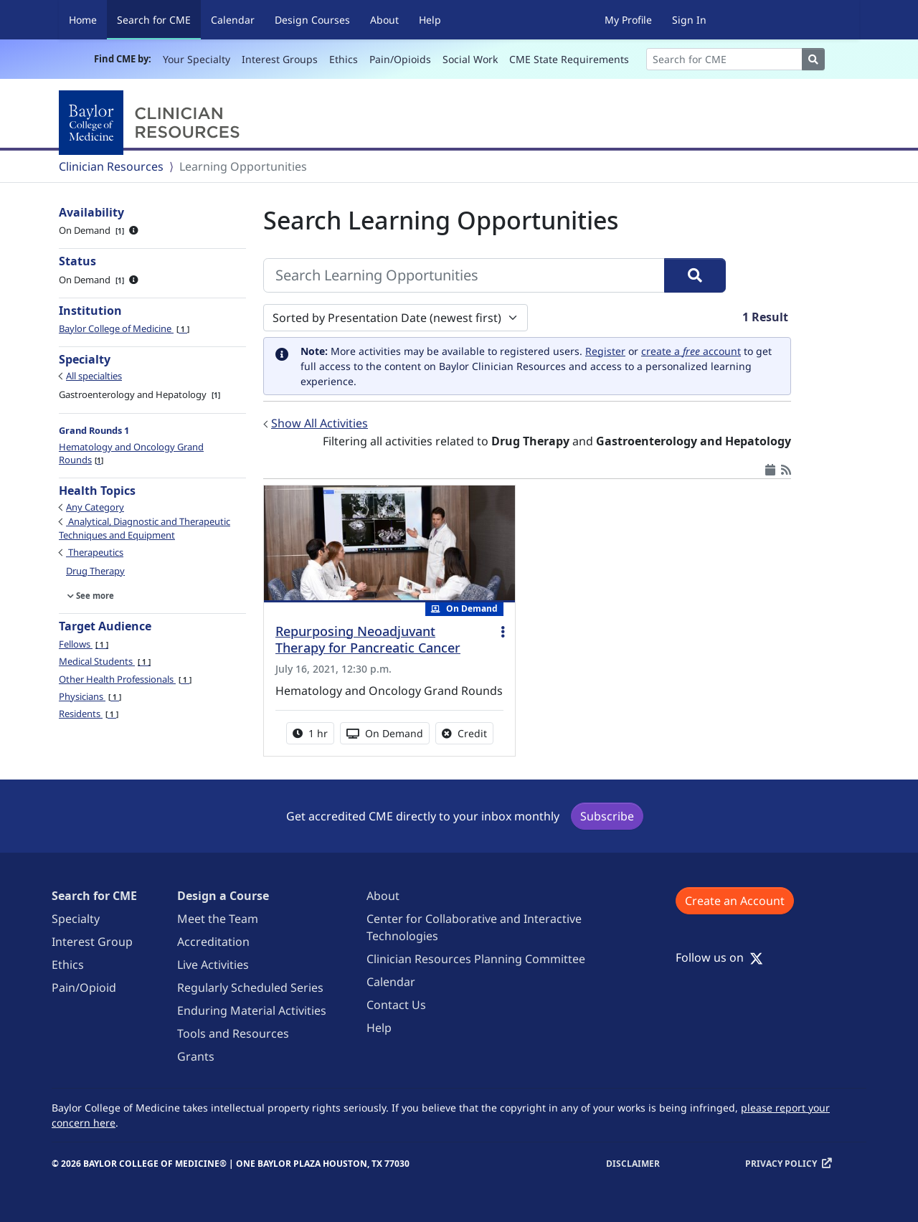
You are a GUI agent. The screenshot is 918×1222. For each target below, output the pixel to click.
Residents (88, 713)
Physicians (90, 696)
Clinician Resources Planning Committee (475, 959)
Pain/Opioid (84, 987)
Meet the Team (217, 919)
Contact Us (396, 1005)
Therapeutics (94, 552)
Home (83, 20)
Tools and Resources (233, 1033)
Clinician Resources (111, 166)
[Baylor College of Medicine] (152, 122)
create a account (691, 351)
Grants (195, 1056)
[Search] (724, 59)
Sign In (689, 20)
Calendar (233, 20)
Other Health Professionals (125, 679)
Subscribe (607, 816)
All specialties (94, 375)
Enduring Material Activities (251, 1010)
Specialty (76, 919)
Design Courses (312, 20)
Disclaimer (633, 1163)
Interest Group (92, 941)
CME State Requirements (569, 59)
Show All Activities (319, 423)
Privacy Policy (781, 1163)
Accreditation (213, 941)
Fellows (83, 644)
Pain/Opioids (400, 59)
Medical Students (105, 661)
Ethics (343, 59)
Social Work (470, 59)
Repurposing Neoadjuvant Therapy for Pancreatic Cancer (367, 639)
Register (605, 351)
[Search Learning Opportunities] (464, 275)
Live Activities (213, 964)
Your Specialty (196, 59)
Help (430, 20)
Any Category (95, 507)
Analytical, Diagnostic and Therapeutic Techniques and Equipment (144, 528)
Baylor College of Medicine (124, 328)
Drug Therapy (95, 570)
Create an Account (735, 901)
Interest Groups (280, 59)
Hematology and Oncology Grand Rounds (131, 453)
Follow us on (719, 957)
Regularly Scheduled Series (250, 987)
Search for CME (159, 19)
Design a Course (223, 896)
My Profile (628, 20)
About (384, 20)
